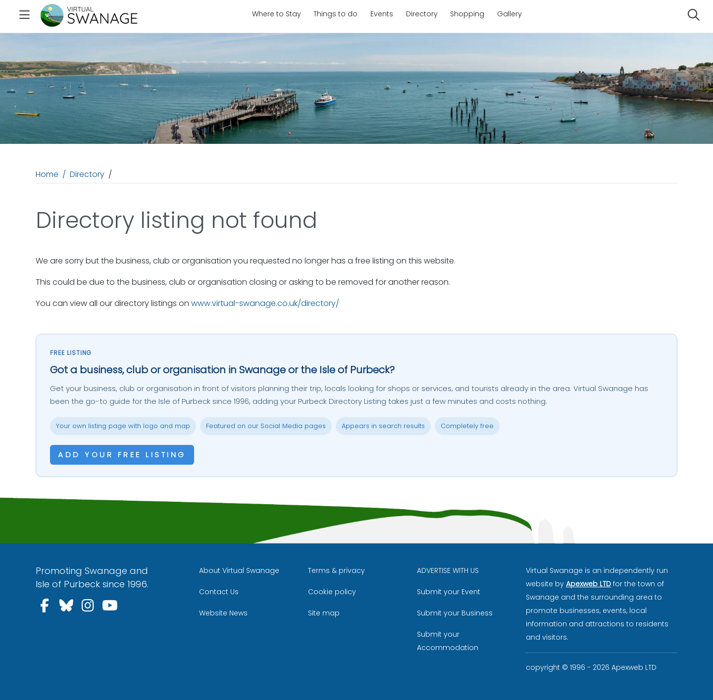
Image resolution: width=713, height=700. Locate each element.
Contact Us (219, 592)
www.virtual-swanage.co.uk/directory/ (265, 303)
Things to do (335, 14)
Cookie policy (332, 592)
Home (47, 174)
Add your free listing (122, 454)
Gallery (509, 14)
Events (381, 14)
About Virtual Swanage (239, 570)
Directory (422, 14)
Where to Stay (276, 14)
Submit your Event (448, 592)
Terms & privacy (336, 570)
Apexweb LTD (588, 584)
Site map (324, 613)
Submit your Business (455, 613)
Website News (223, 613)
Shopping (467, 14)
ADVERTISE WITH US (448, 570)
